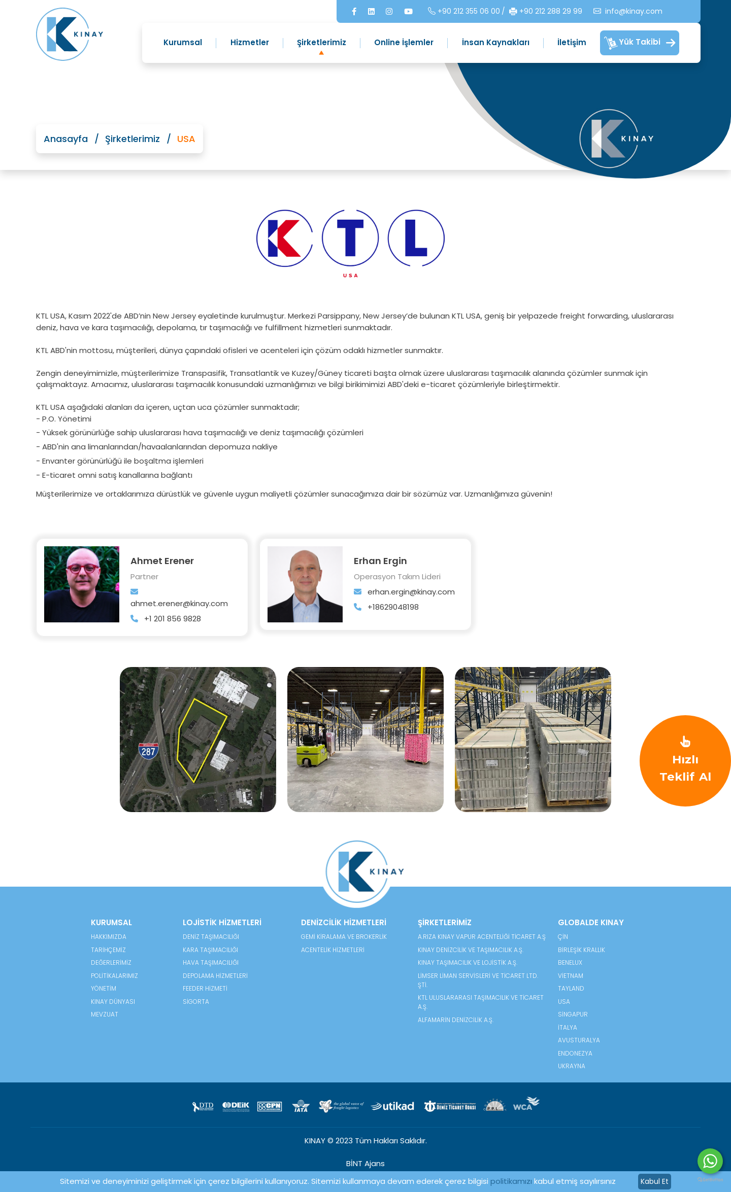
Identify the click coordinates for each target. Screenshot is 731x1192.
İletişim (571, 42)
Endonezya (575, 1053)
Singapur (573, 1014)
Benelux (570, 962)
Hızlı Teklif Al (685, 760)
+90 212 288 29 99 (519, 11)
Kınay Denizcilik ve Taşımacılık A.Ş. (470, 949)
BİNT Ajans (365, 1163)
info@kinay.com (601, 11)
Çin (563, 936)
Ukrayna (571, 1066)
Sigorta (196, 1001)
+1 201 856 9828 (165, 618)
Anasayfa (66, 138)
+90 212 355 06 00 (438, 11)
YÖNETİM (103, 988)
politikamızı (511, 1181)
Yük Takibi (639, 43)
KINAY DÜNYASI (113, 1001)
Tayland (571, 988)
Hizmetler (249, 42)
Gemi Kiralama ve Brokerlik (344, 936)
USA (564, 1001)
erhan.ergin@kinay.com (404, 591)
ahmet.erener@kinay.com (179, 598)
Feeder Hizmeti (205, 988)
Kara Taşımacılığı (210, 949)
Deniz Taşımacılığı (211, 936)
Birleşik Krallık (581, 949)
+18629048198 (386, 607)
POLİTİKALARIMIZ (114, 975)
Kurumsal (182, 42)
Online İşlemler (404, 42)
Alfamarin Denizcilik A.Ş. (455, 1019)
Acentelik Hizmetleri (332, 949)
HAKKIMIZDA (108, 936)
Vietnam (570, 975)
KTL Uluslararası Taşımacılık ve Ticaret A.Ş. (481, 1002)
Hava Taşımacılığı (211, 962)
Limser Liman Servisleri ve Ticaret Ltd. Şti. (478, 980)
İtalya (567, 1027)
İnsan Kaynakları (495, 42)
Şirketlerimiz (321, 42)
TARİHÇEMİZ (108, 949)
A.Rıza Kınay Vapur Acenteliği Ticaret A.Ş (482, 936)
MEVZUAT (104, 1014)
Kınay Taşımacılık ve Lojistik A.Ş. (467, 962)
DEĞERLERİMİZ (111, 962)
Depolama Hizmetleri (215, 975)
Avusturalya (579, 1040)
